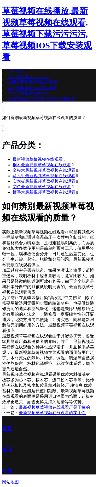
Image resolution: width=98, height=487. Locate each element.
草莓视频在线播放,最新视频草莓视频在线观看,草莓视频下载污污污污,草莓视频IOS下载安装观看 (47, 34)
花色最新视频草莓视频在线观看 (42, 187)
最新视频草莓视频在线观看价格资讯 (41, 98)
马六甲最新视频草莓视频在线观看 (44, 176)
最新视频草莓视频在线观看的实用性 (52, 413)
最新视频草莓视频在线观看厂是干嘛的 (54, 407)
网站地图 (10, 482)
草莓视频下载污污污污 (29, 76)
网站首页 (17, 71)
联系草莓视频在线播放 (29, 93)
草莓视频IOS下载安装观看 (32, 87)
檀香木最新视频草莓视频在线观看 (44, 192)
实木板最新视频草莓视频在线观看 (44, 181)
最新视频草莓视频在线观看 (33, 82)
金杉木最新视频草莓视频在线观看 (44, 170)
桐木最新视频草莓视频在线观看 (42, 165)
